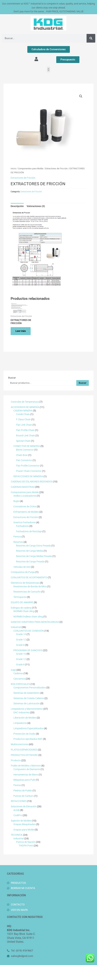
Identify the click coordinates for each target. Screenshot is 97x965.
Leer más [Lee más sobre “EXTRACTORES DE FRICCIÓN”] (20, 331)
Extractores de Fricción (56, 168)
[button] (48, 69)
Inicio (13, 168)
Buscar (12, 377)
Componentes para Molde (30, 168)
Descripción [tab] (17, 206)
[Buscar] (91, 38)
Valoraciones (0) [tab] (36, 206)
